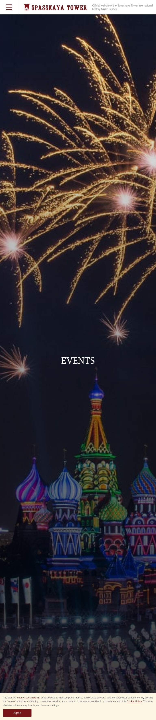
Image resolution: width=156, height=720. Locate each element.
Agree (17, 713)
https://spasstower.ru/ (28, 697)
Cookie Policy (134, 701)
